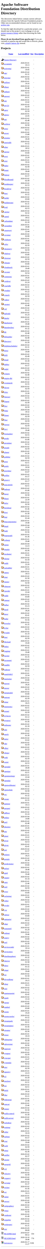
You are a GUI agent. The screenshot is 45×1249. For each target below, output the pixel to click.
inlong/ (6, 559)
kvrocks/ (7, 623)
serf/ (5, 942)
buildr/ (6, 198)
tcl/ (5, 1077)
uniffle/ (7, 1155)
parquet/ (7, 808)
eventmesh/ (8, 383)
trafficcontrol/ (9, 1114)
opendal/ (7, 767)
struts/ (6, 1035)
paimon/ (7, 804)
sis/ (5, 975)
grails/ (6, 466)
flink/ (6, 411)
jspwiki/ (7, 591)
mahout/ (7, 670)
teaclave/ (7, 1081)
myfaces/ (7, 716)
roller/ (6, 901)
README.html (10, 1234)
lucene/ (6, 656)
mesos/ (6, 688)
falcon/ (6, 388)
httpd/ (6, 526)
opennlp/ (7, 781)
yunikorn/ (7, 1215)
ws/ (5, 1192)
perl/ (5, 822)
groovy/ (7, 480)
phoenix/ (7, 827)
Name (10, 54)
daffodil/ (7, 314)
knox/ (6, 614)
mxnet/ (6, 711)
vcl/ (5, 1169)
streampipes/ (9, 1026)
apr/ (5, 119)
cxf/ (5, 309)
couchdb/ (7, 286)
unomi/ (6, 1160)
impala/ (7, 549)
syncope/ (7, 1058)
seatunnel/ (8, 929)
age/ (5, 73)
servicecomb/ (9, 947)
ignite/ (6, 545)
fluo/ (6, 420)
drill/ (6, 355)
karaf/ (6, 610)
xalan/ (6, 1197)
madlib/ (7, 665)
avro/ (6, 156)
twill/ (6, 1146)
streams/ (7, 1030)
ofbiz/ (6, 748)
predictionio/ (9, 864)
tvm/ (5, 1141)
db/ (5, 332)
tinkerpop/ (8, 1100)
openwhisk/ (8, 790)
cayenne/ (7, 235)
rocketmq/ (8, 896)
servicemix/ (8, 952)
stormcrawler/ (9, 1016)
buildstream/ (8, 203)
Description (39, 54)
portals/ (7, 859)
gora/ (6, 462)
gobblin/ (7, 457)
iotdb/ (6, 563)
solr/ (5, 989)
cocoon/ (7, 272)
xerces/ (6, 1201)
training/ (7, 1127)
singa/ (6, 970)
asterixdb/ (7, 143)
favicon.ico (8, 1243)
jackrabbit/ (8, 568)
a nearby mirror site (12, 43)
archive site (5, 25)
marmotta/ (8, 679)
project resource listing (9, 33)
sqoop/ (6, 1003)
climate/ (7, 263)
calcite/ (6, 212)
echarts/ (7, 374)
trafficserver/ (9, 1118)
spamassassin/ (9, 993)
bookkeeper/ (8, 184)
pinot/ (6, 836)
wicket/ (7, 1188)
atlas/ (6, 147)
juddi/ (6, 596)
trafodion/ (7, 1123)
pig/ (5, 832)
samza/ (6, 915)
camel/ (6, 217)
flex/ (5, 406)
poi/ (5, 850)
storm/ (6, 1012)
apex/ (6, 110)
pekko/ (6, 818)
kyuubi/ (7, 633)
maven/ (7, 684)
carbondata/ (8, 221)
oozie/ (6, 762)
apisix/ (6, 115)
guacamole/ (8, 485)
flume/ (6, 415)
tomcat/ (7, 1104)
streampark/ (8, 1021)
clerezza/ (7, 258)
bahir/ (6, 166)
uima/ (6, 1151)
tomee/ (6, 1109)
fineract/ (7, 397)
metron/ (7, 697)
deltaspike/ (8, 337)
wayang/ (7, 1183)
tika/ (5, 1095)
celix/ (6, 244)
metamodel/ (8, 693)
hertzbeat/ (7, 508)
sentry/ (6, 938)
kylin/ (6, 628)
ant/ (5, 101)
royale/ (6, 905)
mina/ (6, 702)
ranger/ (6, 878)
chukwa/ (7, 254)
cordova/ (7, 281)
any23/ (6, 106)
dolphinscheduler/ (11, 346)
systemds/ (7, 1063)
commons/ (8, 277)
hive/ (6, 512)
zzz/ (5, 1229)
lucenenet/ (8, 660)
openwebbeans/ (10, 785)
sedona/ (7, 933)
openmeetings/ (9, 776)
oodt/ (6, 758)
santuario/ (7, 919)
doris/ (6, 351)
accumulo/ (8, 64)
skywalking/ (8, 979)
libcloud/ (7, 642)
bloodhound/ (9, 180)
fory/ (6, 429)
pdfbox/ (7, 813)
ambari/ (7, 92)
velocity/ (7, 1174)
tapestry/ (7, 1072)
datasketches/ (9, 328)
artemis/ (7, 138)
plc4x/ (6, 845)
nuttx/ (6, 739)
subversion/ (8, 1044)
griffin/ (6, 475)
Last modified (23, 54)
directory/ (7, 341)
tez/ (5, 1086)
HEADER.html (10, 1238)
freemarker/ (8, 434)
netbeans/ (7, 725)
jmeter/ (6, 582)
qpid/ (6, 873)
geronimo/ (8, 443)
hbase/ (6, 499)
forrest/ (6, 425)
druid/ (6, 360)
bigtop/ (6, 175)
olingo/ (6, 753)
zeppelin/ (7, 1220)
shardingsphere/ (10, 956)
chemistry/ (8, 249)
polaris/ (7, 855)
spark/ (6, 998)
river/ (6, 892)
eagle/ (6, 369)
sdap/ (6, 924)
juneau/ (7, 600)
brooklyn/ (7, 189)
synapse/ (7, 1053)
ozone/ (6, 799)
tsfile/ (6, 1132)
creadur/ (7, 291)
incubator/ (8, 554)
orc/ (5, 795)
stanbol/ (7, 1007)
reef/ (5, 887)
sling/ (6, 984)
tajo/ (5, 1067)
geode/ (6, 438)
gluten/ (6, 452)
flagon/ (6, 402)
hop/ (5, 517)
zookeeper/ (8, 1225)
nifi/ (5, 730)
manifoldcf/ (8, 674)
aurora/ (6, 152)
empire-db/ (8, 378)
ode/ (5, 744)
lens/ (6, 637)
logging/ (7, 651)
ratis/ (6, 882)
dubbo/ (6, 365)
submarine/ (8, 1040)
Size (32, 54)
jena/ (6, 577)
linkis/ (6, 647)
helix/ (6, 503)
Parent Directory (10, 60)
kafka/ (6, 605)
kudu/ (6, 619)
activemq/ (7, 69)
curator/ (7, 304)
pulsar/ (6, 869)
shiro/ (6, 966)
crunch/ (7, 295)
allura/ (6, 87)
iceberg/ (7, 540)
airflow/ (7, 82)
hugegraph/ (8, 536)
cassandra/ (8, 226)
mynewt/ (7, 721)
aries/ (6, 129)
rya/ (5, 910)
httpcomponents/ (10, 522)
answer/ (7, 96)
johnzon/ (7, 586)
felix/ (6, 392)
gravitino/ (7, 471)
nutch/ (6, 734)
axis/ (6, 161)
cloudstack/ (8, 267)
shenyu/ (7, 961)
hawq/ (6, 494)
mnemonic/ (8, 707)
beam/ (6, 170)
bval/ (6, 207)
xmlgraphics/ (9, 1206)
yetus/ (6, 1211)
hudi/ (6, 531)
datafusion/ (8, 323)
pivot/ (6, 841)
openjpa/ (7, 771)
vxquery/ (7, 1178)
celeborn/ (7, 240)
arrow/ (6, 133)
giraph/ (6, 448)
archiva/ (7, 124)
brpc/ (6, 193)
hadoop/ (7, 489)
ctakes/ (6, 300)
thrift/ (6, 1090)
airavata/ (7, 78)
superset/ (7, 1049)
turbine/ (7, 1137)
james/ (6, 573)
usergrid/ (7, 1164)
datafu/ (6, 318)
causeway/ (8, 230)
